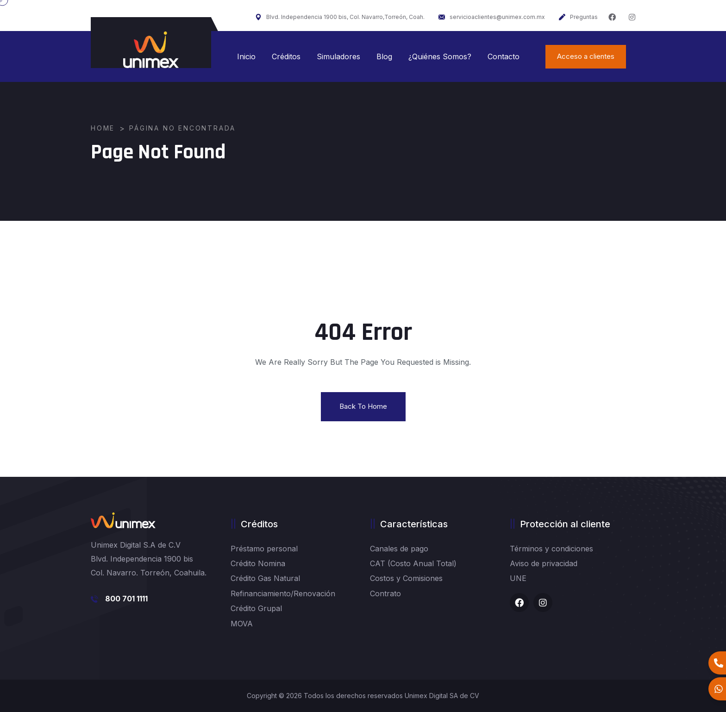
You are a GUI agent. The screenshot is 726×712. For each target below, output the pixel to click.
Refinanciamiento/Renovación (283, 593)
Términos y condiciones (551, 548)
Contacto (503, 56)
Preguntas (578, 16)
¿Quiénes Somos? (439, 56)
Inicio (246, 56)
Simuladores (338, 56)
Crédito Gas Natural (265, 578)
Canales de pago (399, 548)
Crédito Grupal (256, 608)
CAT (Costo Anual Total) (413, 563)
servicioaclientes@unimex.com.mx (491, 16)
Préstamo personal (264, 548)
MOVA (242, 623)
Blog (384, 56)
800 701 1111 (126, 598)
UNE (518, 578)
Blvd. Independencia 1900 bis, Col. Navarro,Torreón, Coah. (340, 16)
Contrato (385, 593)
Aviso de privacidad (543, 563)
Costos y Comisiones (406, 578)
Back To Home (363, 406)
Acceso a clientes (585, 56)
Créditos (286, 56)
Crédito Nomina (258, 563)
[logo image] (151, 49)
